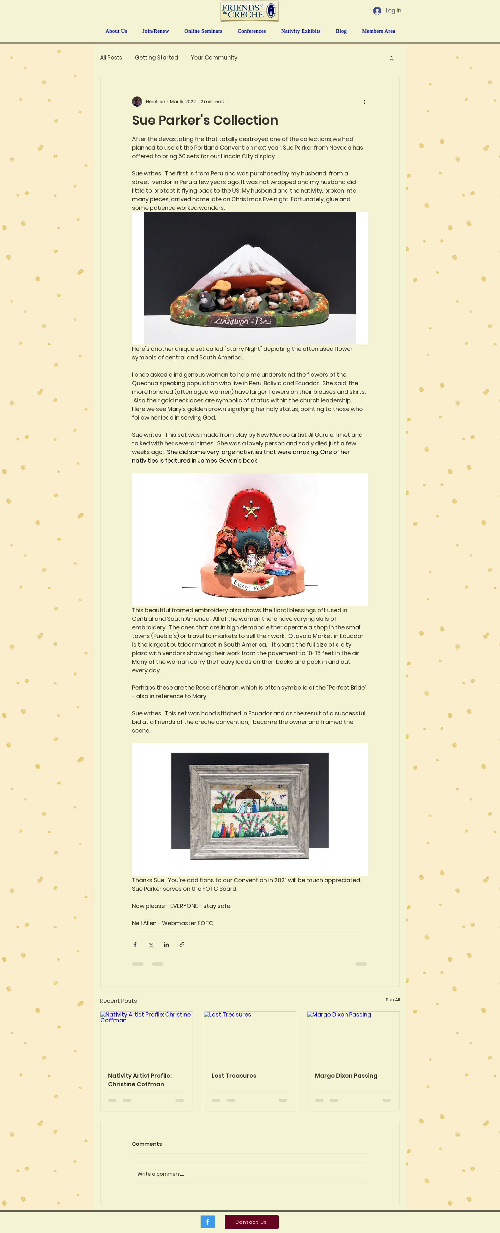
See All (393, 999)
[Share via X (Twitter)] (151, 944)
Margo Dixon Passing (346, 1076)
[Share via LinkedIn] (166, 944)
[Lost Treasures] (250, 1037)
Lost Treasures (234, 1076)
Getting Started (156, 57)
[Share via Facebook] (135, 944)
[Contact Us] (252, 1222)
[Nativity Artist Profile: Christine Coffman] (146, 1037)
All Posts (111, 57)
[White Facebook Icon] (207, 1222)
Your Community (214, 57)
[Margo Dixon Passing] (353, 1037)
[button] (392, 57)
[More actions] (364, 101)
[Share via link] (182, 944)
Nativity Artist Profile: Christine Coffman (140, 1080)
